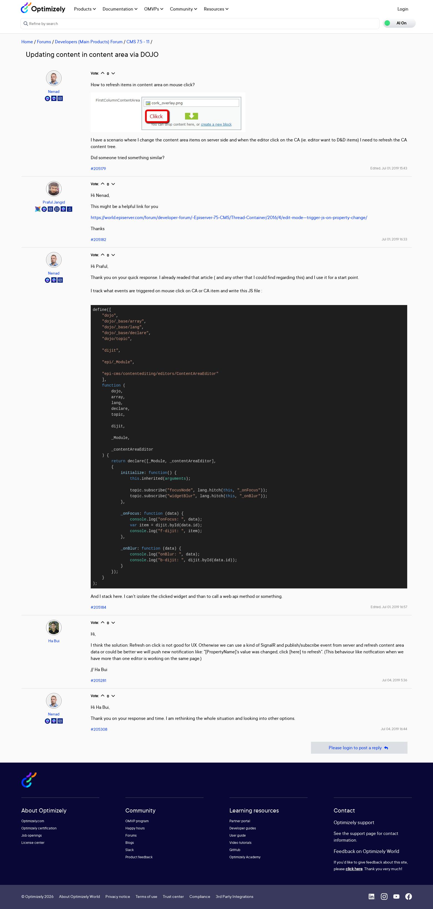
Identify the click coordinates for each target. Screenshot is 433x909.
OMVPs (153, 9)
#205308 (99, 729)
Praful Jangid (54, 202)
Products (85, 9)
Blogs (129, 842)
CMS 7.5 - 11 (138, 42)
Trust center (173, 896)
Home (27, 42)
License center (32, 842)
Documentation (120, 9)
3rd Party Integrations (234, 896)
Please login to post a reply (359, 748)
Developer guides (242, 828)
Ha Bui (53, 640)
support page (363, 833)
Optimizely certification (39, 828)
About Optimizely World (79, 896)
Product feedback (139, 857)
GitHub (234, 849)
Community (183, 9)
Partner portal (239, 821)
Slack (129, 849)
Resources (216, 9)
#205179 (98, 168)
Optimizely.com (32, 821)
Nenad (53, 91)
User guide (237, 835)
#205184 (98, 607)
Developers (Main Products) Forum (89, 42)
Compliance (199, 896)
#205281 (98, 680)
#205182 (98, 239)
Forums (44, 42)
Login (402, 9)
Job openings (31, 835)
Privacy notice (117, 896)
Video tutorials (240, 842)
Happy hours (135, 828)
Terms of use (146, 896)
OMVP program (137, 821)
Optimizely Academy (244, 857)
